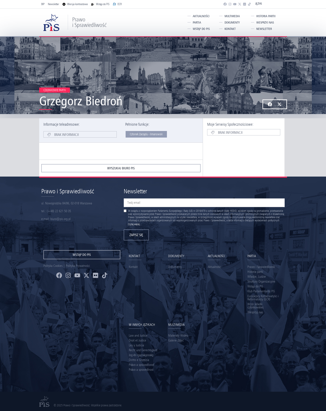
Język (258, 4)
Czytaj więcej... (134, 224)
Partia (197, 22)
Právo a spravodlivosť (141, 365)
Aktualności (201, 16)
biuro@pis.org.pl (60, 219)
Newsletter (264, 29)
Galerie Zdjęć (176, 340)
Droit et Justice (137, 340)
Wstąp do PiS (201, 29)
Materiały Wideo (178, 335)
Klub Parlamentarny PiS (261, 291)
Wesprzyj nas (265, 22)
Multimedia (232, 16)
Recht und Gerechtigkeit (143, 350)
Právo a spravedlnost (141, 370)
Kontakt (230, 29)
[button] (270, 104)
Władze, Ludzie (256, 276)
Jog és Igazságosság (141, 355)
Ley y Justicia (136, 345)
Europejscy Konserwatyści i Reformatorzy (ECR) (263, 297)
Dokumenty (232, 22)
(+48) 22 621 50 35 (59, 211)
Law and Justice (138, 335)
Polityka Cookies (52, 266)
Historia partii (266, 16)
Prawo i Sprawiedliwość (89, 22)
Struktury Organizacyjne (261, 281)
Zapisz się (136, 235)
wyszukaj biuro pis (121, 168)
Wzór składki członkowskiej (255, 305)
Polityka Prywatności (78, 266)
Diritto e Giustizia (139, 360)
